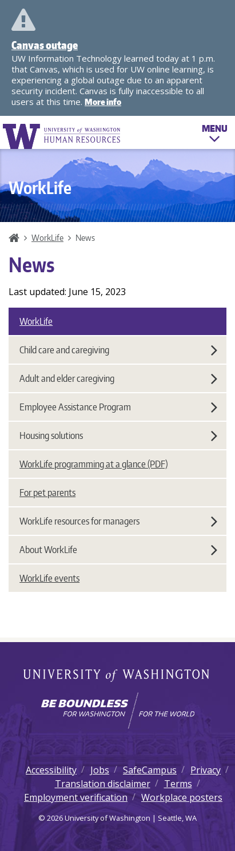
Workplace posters (181, 797)
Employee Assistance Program (118, 407)
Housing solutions (118, 435)
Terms (178, 783)
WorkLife (47, 237)
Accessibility (51, 770)
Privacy (205, 770)
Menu (215, 135)
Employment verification (76, 797)
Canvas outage (44, 44)
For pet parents (47, 492)
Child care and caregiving (118, 350)
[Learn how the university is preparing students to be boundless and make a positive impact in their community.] (117, 710)
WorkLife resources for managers (118, 521)
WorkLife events (49, 578)
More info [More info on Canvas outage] (103, 101)
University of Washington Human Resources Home (62, 136)
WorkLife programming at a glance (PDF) (93, 464)
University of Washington (117, 676)
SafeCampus (150, 770)
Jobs (99, 770)
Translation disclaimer (102, 783)
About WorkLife (118, 550)
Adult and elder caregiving (118, 378)
